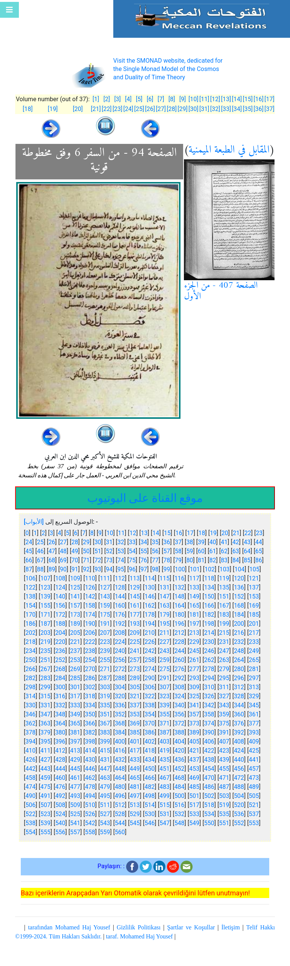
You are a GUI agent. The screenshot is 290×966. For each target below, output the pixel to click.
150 (209, 596)
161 (135, 605)
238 (90, 650)
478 (90, 786)
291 (164, 678)
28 (74, 542)
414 (90, 750)
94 (109, 569)
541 (75, 823)
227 (164, 641)
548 (179, 823)
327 (224, 696)
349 (75, 714)
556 (60, 832)
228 (179, 641)
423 (224, 750)
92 (86, 569)
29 (86, 542)
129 (135, 587)
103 (224, 569)
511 (105, 805)
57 (167, 551)
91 (74, 569)
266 (30, 669)
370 (150, 723)
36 (167, 542)
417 (135, 750)
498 (150, 795)
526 (90, 814)
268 (60, 669)
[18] (27, 109)
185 (254, 614)
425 (254, 750)
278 (209, 669)
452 (179, 768)
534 (209, 814)
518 (209, 805)
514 (150, 805)
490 (30, 795)
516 (179, 805)
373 (194, 723)
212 (179, 632)
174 (90, 614)
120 (239, 578)
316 (60, 696)
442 (30, 768)
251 (45, 660)
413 (75, 750)
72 (97, 560)
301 (75, 687)
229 (194, 641)
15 (167, 533)
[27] (161, 109)
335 (105, 705)
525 (75, 814)
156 (60, 605)
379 (45, 732)
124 (60, 587)
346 (30, 714)
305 (135, 687)
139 (45, 596)
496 (120, 795)
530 (150, 814)
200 (239, 623)
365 (75, 723)
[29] (182, 109)
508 (60, 805)
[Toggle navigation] (9, 10)
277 (194, 669)
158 (90, 605)
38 (189, 542)
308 (179, 687)
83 (224, 560)
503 (224, 795)
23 (259, 533)
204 (60, 632)
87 (28, 569)
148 (179, 596)
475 (45, 786)
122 (30, 587)
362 (30, 723)
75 (132, 560)
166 (209, 605)
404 (179, 741)
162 (150, 605)
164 (179, 605)
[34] (237, 109)
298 (30, 687)
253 (75, 660)
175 (105, 614)
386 (150, 732)
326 (209, 696)
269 (75, 669)
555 (45, 832)
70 (74, 560)
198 (209, 623)
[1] (96, 99)
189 (75, 623)
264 (239, 660)
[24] (128, 109)
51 (97, 551)
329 (254, 696)
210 (150, 632)
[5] (139, 99)
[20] (78, 109)
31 (109, 542)
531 (164, 814)
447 (105, 768)
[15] (248, 99)
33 (132, 542)
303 (105, 687)
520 (239, 805)
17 (190, 533)
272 (120, 669)
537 (254, 814)
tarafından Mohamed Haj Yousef (69, 927)
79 (178, 560)
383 (105, 732)
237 (75, 650)
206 (90, 632)
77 (155, 560)
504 (239, 795)
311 (224, 687)
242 (150, 650)
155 (45, 605)
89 (51, 569)
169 (254, 605)
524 (60, 814)
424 (239, 750)
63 (235, 551)
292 (179, 678)
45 (28, 551)
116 (179, 578)
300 (60, 687)
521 (254, 805)
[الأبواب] (34, 521)
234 (30, 650)
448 (120, 768)
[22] (106, 109)
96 (132, 569)
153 (254, 596)
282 (30, 678)
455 (224, 768)
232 (239, 641)
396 (60, 741)
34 (143, 542)
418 (150, 750)
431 (105, 759)
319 (105, 696)
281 (254, 669)
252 (60, 660)
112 (120, 578)
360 (239, 714)
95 (120, 569)
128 (120, 587)
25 (40, 542)
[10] (193, 99)
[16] (258, 99)
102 (210, 569)
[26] (150, 109)
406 (209, 741)
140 (60, 596)
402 (150, 741)
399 (105, 741)
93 (97, 569)
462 (90, 777)
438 (209, 759)
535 (224, 814)
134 (209, 587)
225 (135, 641)
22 (247, 533)
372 (179, 723)
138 (30, 596)
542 (90, 823)
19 (213, 533)
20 (224, 533)
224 (120, 641)
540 (60, 823)
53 (120, 551)
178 (150, 614)
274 (150, 669)
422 (209, 750)
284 (60, 678)
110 (90, 578)
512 (120, 805)
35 (155, 542)
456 (239, 768)
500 (179, 795)
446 (90, 768)
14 (156, 533)
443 (45, 768)
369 (135, 723)
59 (189, 551)
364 (60, 723)
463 (105, 777)
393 (254, 732)
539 (45, 823)
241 (135, 650)
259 (164, 660)
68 (51, 560)
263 (224, 660)
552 (239, 823)
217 (254, 632)
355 (164, 714)
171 (45, 614)
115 (164, 578)
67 (40, 560)
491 (45, 795)
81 (201, 560)
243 (164, 650)
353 (135, 714)
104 (239, 569)
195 (164, 623)
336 (120, 705)
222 (90, 641)
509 (75, 805)
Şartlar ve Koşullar (191, 927)
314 (30, 696)
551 (224, 823)
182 (209, 614)
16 (178, 533)
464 (120, 777)
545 (135, 823)
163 (164, 605)
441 (254, 759)
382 (90, 732)
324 (179, 696)
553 (254, 823)
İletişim (230, 927)
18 (201, 533)
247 (224, 650)
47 (51, 551)
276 (179, 669)
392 (239, 732)
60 (201, 551)
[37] (269, 109)
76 (143, 560)
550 (209, 823)
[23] (117, 109)
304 (120, 687)
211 (164, 632)
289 (135, 678)
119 (224, 578)
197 (194, 623)
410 (30, 750)
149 (194, 596)
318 (90, 696)
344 (239, 705)
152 (239, 596)
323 (164, 696)
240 (120, 650)
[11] (204, 99)
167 (224, 605)
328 (239, 696)
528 (120, 814)
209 (135, 632)
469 (194, 777)
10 (109, 533)
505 (254, 795)
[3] (117, 99)
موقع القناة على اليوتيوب (145, 498)
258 (150, 660)
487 (224, 786)
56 (155, 551)
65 (258, 551)
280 (239, 669)
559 (105, 832)
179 (164, 614)
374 (209, 723)
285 (75, 678)
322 (150, 696)
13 (144, 533)
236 (60, 650)
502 (209, 795)
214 (209, 632)
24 (28, 542)
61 (212, 551)
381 (75, 732)
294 (209, 678)
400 (120, 741)
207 (105, 632)
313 (254, 687)
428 (60, 759)
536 (239, 814)
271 (105, 669)
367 (105, 723)
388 (179, 732)
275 (164, 669)
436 (179, 759)
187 (45, 623)
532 (179, 814)
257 (135, 660)
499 (164, 795)
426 (30, 759)
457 (254, 768)
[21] (95, 109)
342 (209, 705)
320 (120, 696)
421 (194, 750)
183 (224, 614)
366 (90, 723)
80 (189, 560)
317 (75, 696)
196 (179, 623)
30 (97, 542)
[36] (258, 109)
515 (164, 805)
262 (209, 660)
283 (45, 678)
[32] (215, 109)
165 (194, 605)
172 (60, 614)
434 (150, 759)
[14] (237, 99)
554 (30, 832)
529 (135, 814)
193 (135, 623)
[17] (269, 99)
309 (194, 687)
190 (90, 623)
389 (194, 732)
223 (105, 641)
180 (179, 614)
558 (90, 832)
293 (194, 678)
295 (224, 678)
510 (90, 805)
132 (179, 587)
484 (179, 786)
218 (30, 641)
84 (235, 560)
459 (45, 777)
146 (150, 596)
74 (120, 560)
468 (179, 777)
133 (194, 587)
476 (60, 786)
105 (254, 569)
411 (45, 750)
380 (60, 732)
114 (150, 578)
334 (90, 705)
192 (120, 623)
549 (194, 823)
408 (239, 741)
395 (45, 741)
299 (45, 687)
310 (209, 687)
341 (194, 705)
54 (132, 551)
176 (120, 614)
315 (45, 696)
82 (212, 560)
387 (164, 732)
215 (224, 632)
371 (164, 723)
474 (30, 786)
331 (45, 705)
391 (224, 732)
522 (30, 814)
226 (150, 641)
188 (60, 623)
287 (105, 678)
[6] (150, 99)
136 (239, 587)
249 (254, 650)
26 (51, 542)
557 (75, 832)
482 (150, 786)
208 (120, 632)
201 (254, 623)
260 (179, 660)
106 (30, 578)
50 (86, 551)
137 (254, 587)
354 (150, 714)
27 (63, 542)
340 (179, 705)
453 (194, 768)
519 (224, 805)
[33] (226, 109)
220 (60, 641)
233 (254, 641)
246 (209, 650)
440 (239, 759)
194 (150, 623)
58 (178, 551)
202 (30, 632)
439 (224, 759)
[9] (182, 99)
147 (164, 596)
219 (45, 641)
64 (247, 551)
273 (135, 669)
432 (120, 759)
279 (224, 669)
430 (90, 759)
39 (201, 542)
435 (164, 759)
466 (150, 777)
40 (212, 542)
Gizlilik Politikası (138, 927)
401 (135, 741)
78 (167, 560)
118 (209, 578)
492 (60, 795)
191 (105, 623)
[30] (193, 109)
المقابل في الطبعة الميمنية (229, 150)
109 (75, 578)
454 (209, 768)
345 (254, 705)
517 (194, 805)
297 (254, 678)
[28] (172, 109)
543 (105, 823)
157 (75, 605)
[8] (171, 99)
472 (239, 777)
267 (45, 669)
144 (120, 596)
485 (194, 786)
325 (194, 696)
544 (120, 823)
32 (120, 542)
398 (90, 741)
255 (105, 660)
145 (135, 596)
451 (164, 768)
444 (60, 768)
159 (105, 605)
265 (254, 660)
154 (30, 605)
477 (75, 786)
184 (239, 614)
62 (224, 551)
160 (120, 605)
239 (105, 650)
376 (239, 723)
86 (258, 560)
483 (164, 786)
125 (75, 587)
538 (30, 823)
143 (105, 596)
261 (194, 660)
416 (120, 750)
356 (179, 714)
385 (135, 732)
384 (120, 732)
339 (164, 705)
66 (28, 560)
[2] (106, 99)
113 (135, 578)
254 (90, 660)
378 (30, 732)
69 (63, 560)
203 (45, 632)
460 (60, 777)
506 (30, 805)
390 (209, 732)
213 (194, 632)
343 (224, 705)
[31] (204, 109)
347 (45, 714)
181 (194, 614)
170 (30, 614)
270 (90, 669)
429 (75, 759)
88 (40, 569)
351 (105, 714)
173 (75, 614)
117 (194, 578)
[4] (128, 99)
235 (45, 650)
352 (120, 714)
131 (164, 587)
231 (224, 641)
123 (45, 587)
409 (254, 741)
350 (90, 714)
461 (75, 777)
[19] (52, 109)
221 (75, 641)
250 (30, 660)
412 (60, 750)
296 (239, 678)
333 (75, 705)
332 (60, 705)
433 (135, 759)
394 (30, 741)
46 (40, 551)
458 (30, 777)
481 (135, 786)
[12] (215, 99)
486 (209, 786)
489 (254, 786)
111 (105, 578)
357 (194, 714)
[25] (139, 109)
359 (224, 714)
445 (75, 768)
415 (105, 750)
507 (45, 805)
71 (86, 560)
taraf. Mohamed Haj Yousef (139, 936)
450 (150, 768)
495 (105, 795)
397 (75, 741)
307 (164, 687)
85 (247, 560)
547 (164, 823)
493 (75, 795)
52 (109, 551)
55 (143, 551)
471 (224, 777)
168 (239, 605)
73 (109, 560)
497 (135, 795)
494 (90, 795)
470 (209, 777)
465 (135, 777)
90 (63, 569)
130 (150, 587)
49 (74, 551)
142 (90, 596)
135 (224, 587)
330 (30, 705)
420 (179, 750)
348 (60, 714)
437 (194, 759)
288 (120, 678)
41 (224, 542)
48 (63, 551)
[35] (248, 109)
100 (180, 569)
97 (143, 569)
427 (45, 759)
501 (194, 795)
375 (224, 723)
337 (135, 705)
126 (90, 587)
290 (150, 678)
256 (120, 660)
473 (254, 777)
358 (209, 714)
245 (194, 650)
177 (135, 614)
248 (239, 650)
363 (45, 723)
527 (105, 814)
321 (135, 696)
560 (120, 832)
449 (135, 768)
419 (164, 750)
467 (164, 777)
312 (239, 687)
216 (239, 632)
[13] (226, 99)
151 (224, 596)
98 (155, 569)
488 (239, 786)
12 (133, 533)
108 (60, 578)
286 (90, 678)
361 (254, 714)
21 (236, 533)
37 (178, 542)
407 (224, 741)
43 (247, 542)
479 (105, 786)
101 (195, 569)
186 (30, 623)
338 (150, 705)
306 (150, 687)
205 (75, 632)
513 (135, 805)
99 (167, 569)
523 (45, 814)
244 (179, 650)
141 (75, 596)
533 (194, 814)
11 (121, 533)
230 (209, 641)
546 (150, 823)
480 (120, 786)
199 (224, 623)
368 (120, 723)
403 (164, 741)
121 (254, 578)
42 (235, 542)
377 (254, 723)
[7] (160, 99)
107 (45, 578)
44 (258, 542)
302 (90, 687)
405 (194, 741)
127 (105, 587)
